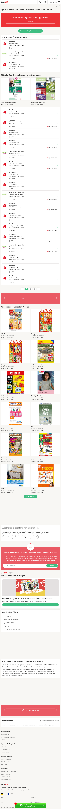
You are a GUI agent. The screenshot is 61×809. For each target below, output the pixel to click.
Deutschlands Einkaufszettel (9, 771)
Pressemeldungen (6, 779)
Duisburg (22, 532)
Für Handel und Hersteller (8, 737)
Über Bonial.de (5, 734)
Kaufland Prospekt (6, 749)
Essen (30, 532)
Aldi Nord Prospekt (6, 759)
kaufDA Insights (5, 774)
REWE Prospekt (5, 752)
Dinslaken (37, 532)
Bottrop (14, 532)
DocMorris (6, 616)
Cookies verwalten (36, 802)
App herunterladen (6, 776)
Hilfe (2, 797)
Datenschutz (51, 561)
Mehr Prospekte (30, 496)
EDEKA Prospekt (5, 747)
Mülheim (6, 532)
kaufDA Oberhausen (8, 725)
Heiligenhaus (26, 537)
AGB (2, 802)
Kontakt (33, 800)
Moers (17, 537)
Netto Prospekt (5, 762)
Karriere (3, 739)
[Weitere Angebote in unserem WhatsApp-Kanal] (28, 805)
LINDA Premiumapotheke (11, 629)
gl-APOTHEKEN (8, 623)
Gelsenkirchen (7, 537)
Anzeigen (56, 6)
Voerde (35, 537)
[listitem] (15, 91)
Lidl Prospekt (4, 764)
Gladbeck (46, 532)
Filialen (18, 725)
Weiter (30, 22)
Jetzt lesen (30, 605)
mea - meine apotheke (10, 619)
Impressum (34, 797)
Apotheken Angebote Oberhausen (30, 31)
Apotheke (6, 626)
